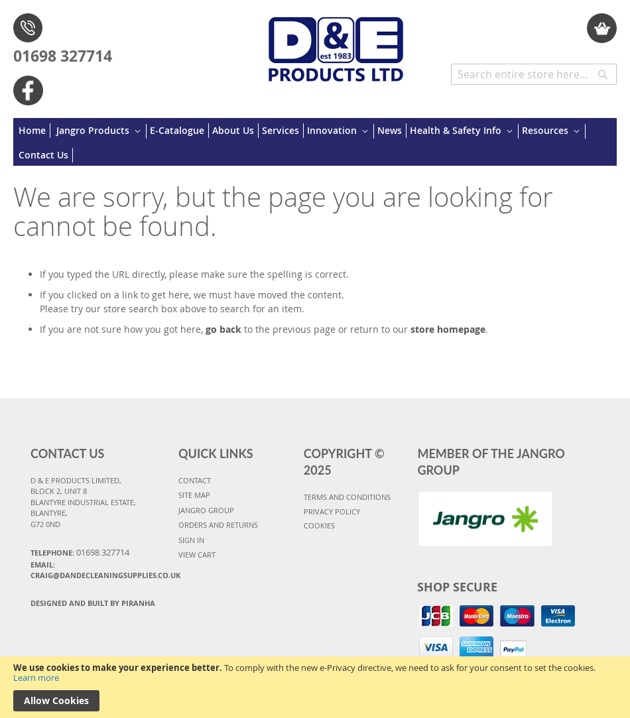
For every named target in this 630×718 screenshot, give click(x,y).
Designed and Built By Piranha (93, 603)
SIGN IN (191, 540)
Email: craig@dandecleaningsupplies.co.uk (99, 570)
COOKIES (319, 525)
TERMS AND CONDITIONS (347, 497)
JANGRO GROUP (206, 510)
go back (223, 329)
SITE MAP (194, 495)
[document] (315, 687)
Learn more (36, 678)
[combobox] (534, 74)
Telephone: (80, 552)
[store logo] (336, 42)
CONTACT (194, 480)
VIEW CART (197, 555)
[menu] (315, 142)
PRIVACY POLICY (332, 511)
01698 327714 (62, 55)
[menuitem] (34, 130)
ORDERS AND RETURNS (218, 525)
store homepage (447, 329)
